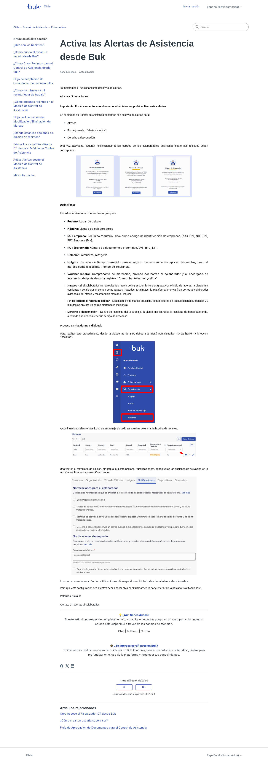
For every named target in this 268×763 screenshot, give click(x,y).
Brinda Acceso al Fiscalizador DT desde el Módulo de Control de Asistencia (33, 148)
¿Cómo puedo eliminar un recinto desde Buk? (30, 54)
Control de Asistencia (35, 27)
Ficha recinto (58, 27)
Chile (16, 27)
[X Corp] (67, 666)
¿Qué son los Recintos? (28, 45)
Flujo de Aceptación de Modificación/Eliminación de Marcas (32, 121)
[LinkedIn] (72, 666)
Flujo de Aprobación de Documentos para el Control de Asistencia (103, 727)
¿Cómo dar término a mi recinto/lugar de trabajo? (29, 92)
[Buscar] (220, 27)
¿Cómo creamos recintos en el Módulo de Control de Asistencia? (33, 106)
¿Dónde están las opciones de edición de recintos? (33, 135)
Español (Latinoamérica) (224, 6)
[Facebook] (61, 666)
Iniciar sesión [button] (191, 6)
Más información (24, 175)
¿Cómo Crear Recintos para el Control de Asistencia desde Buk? (33, 68)
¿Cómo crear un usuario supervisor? (84, 720)
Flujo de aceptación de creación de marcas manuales (33, 81)
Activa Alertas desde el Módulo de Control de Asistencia (28, 164)
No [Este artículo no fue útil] (143, 687)
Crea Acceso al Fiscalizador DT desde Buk (88, 713)
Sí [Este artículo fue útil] (124, 687)
